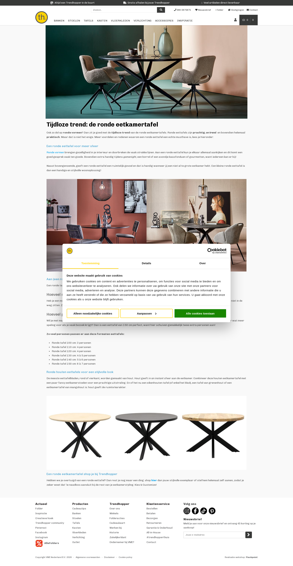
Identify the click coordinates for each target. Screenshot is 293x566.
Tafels (88, 20)
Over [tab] (202, 263)
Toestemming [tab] (90, 263)
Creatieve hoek (44, 518)
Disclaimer (109, 557)
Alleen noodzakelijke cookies (92, 313)
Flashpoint (252, 557)
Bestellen (152, 508)
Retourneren (153, 523)
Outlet (76, 542)
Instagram (41, 537)
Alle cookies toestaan (200, 313)
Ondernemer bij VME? (122, 542)
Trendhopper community (49, 523)
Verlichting (142, 20)
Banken (59, 20)
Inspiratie (185, 20)
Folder (39, 508)
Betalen (150, 513)
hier (154, 480)
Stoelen (74, 20)
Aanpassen (146, 313)
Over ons (115, 508)
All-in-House (153, 532)
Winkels (114, 513)
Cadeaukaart (117, 523)
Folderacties (117, 518)
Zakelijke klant (118, 537)
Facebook (41, 532)
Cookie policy (125, 557)
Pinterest (41, 527)
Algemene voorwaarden (88, 557)
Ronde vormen (55, 152)
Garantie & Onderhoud (159, 527)
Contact (151, 542)
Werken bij (116, 527)
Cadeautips (79, 508)
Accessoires (164, 20)
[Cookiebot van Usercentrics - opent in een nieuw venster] (210, 251)
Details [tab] (146, 263)
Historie (114, 532)
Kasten (102, 20)
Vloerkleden (120, 20)
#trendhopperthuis (157, 537)
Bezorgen (152, 518)
